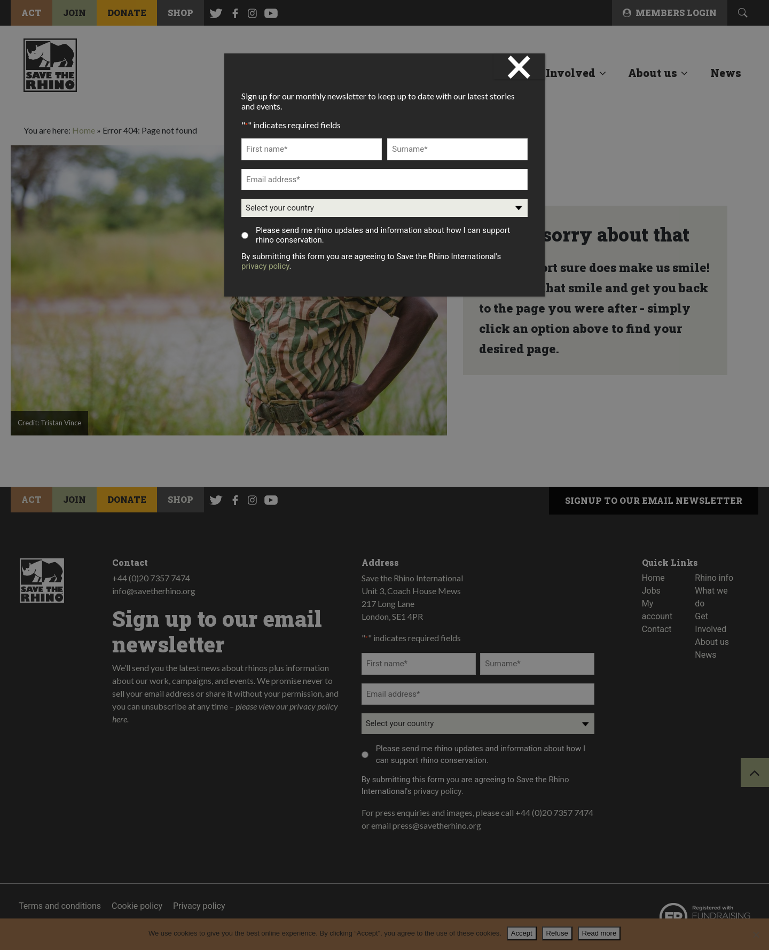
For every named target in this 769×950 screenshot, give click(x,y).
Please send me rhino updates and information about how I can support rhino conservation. (383, 235)
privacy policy (265, 266)
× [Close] (518, 66)
